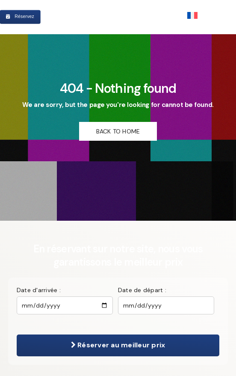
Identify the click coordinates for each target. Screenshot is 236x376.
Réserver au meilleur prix (118, 344)
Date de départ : (142, 290)
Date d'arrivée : (39, 290)
